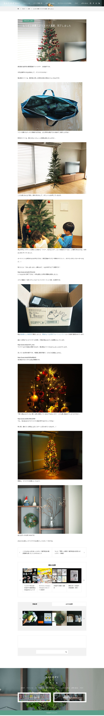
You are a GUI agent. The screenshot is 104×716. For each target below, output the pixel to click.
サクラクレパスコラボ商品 (64, 3)
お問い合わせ (84, 3)
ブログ (76, 3)
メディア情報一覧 (37, 3)
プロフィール (26, 3)
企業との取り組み (50, 3)
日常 (32, 20)
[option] (30, 580)
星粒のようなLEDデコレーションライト (53, 334)
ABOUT (18, 3)
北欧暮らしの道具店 (26, 334)
